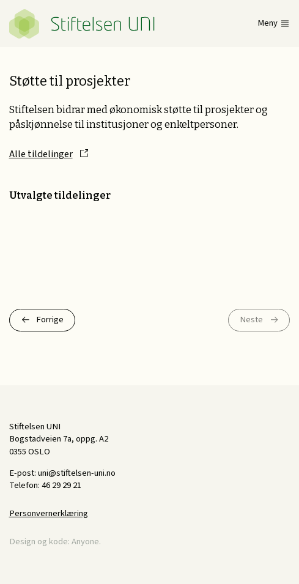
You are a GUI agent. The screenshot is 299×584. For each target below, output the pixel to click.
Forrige (50, 319)
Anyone (85, 541)
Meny (267, 23)
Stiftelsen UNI (82, 24)
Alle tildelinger (41, 154)
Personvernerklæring (48, 513)
